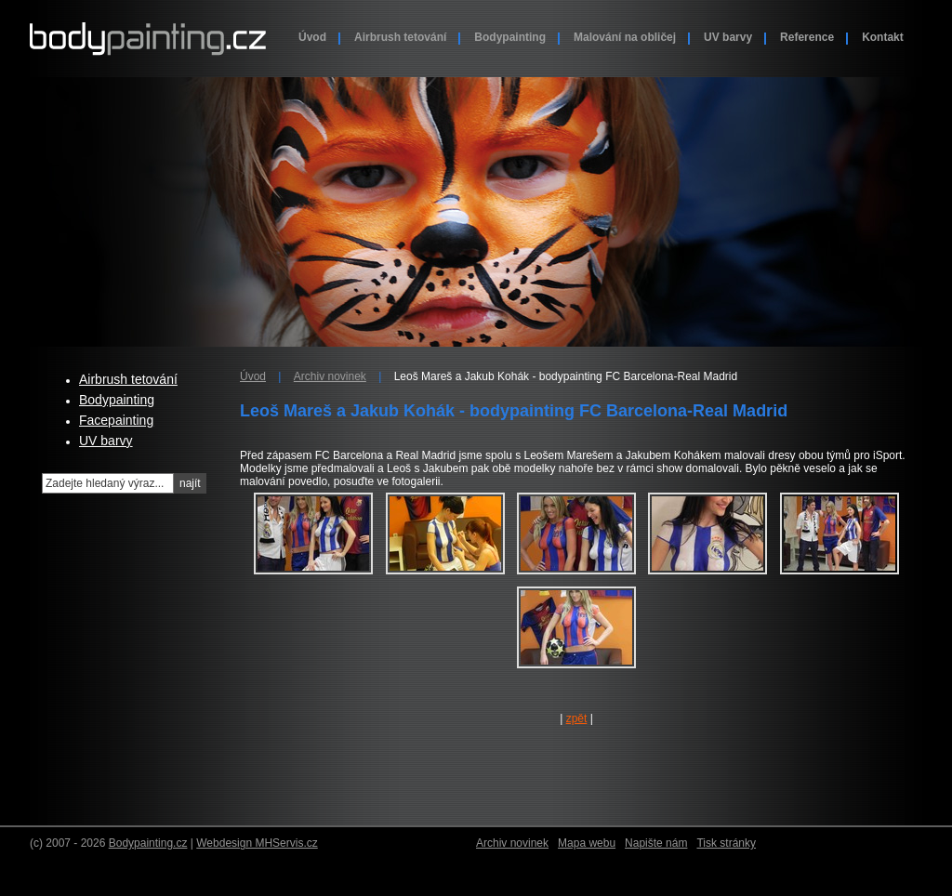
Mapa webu (586, 843)
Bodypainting (510, 37)
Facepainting (116, 420)
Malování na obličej (625, 37)
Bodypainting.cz (148, 843)
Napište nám (656, 843)
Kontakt (883, 37)
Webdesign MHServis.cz (257, 843)
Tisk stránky (726, 843)
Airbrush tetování (400, 37)
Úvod (312, 37)
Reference (807, 37)
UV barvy (728, 37)
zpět (577, 718)
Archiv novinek (330, 376)
